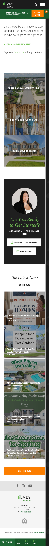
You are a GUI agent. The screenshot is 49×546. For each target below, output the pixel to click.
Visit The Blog (24, 470)
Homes (8, 44)
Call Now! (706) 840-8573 (25, 242)
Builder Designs (39, 532)
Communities (19, 44)
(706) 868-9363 (25, 512)
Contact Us (19, 52)
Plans (28, 44)
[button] (46, 11)
